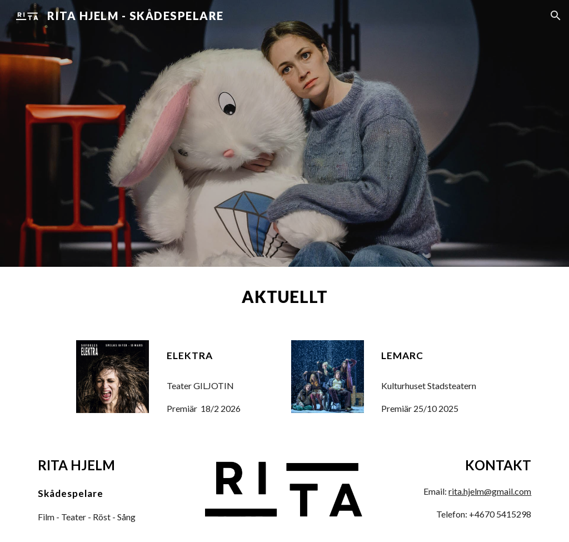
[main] (284, 297)
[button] (555, 15)
